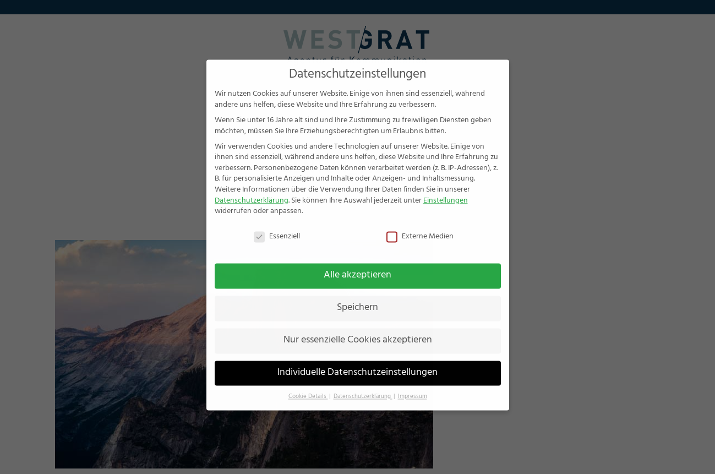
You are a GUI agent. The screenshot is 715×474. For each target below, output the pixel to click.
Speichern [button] (357, 296)
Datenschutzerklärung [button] (363, 384)
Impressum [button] (412, 384)
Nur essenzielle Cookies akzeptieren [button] (357, 328)
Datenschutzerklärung (251, 188)
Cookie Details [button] (308, 384)
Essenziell (277, 225)
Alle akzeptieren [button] (357, 263)
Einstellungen (445, 188)
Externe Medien (420, 225)
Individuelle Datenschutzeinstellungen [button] (357, 361)
